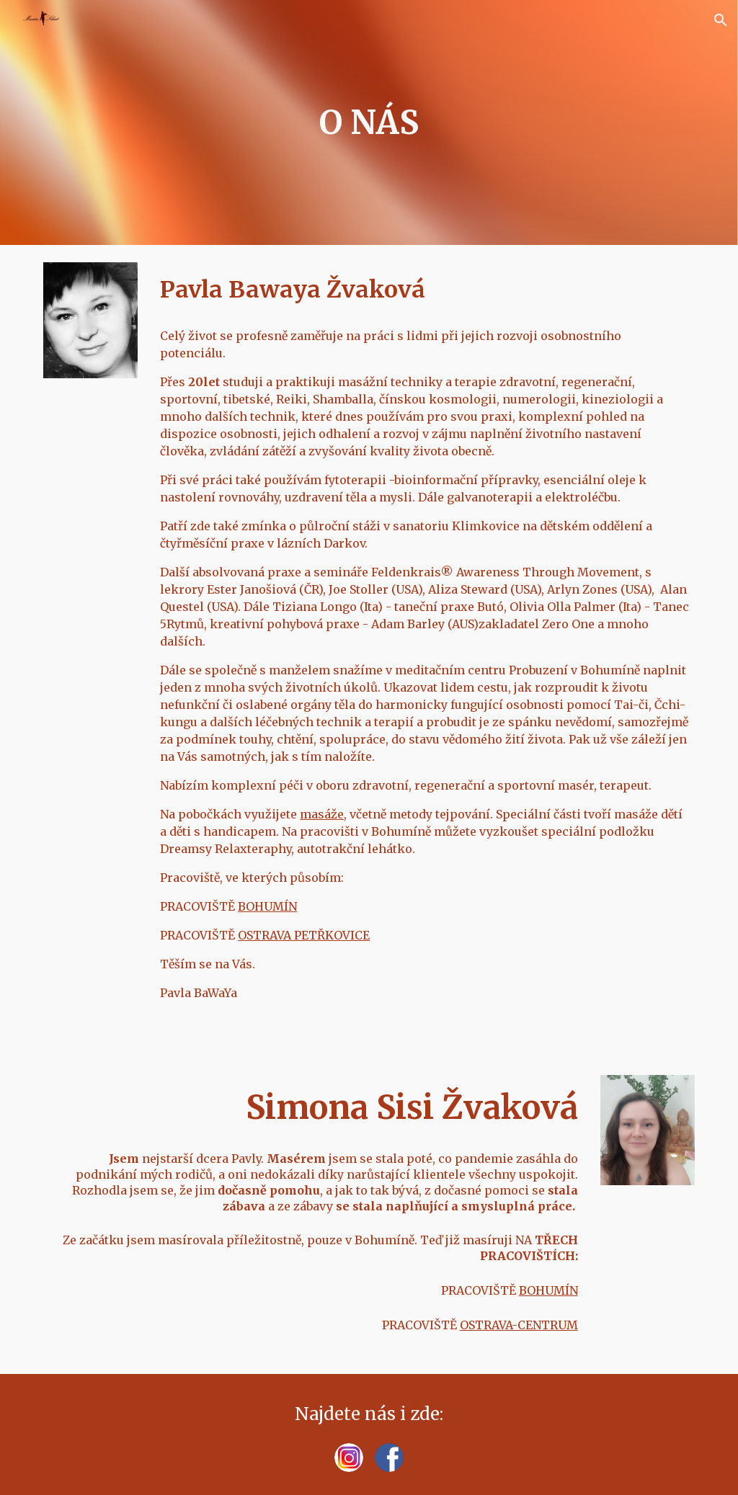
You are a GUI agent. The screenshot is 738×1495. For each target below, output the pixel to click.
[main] (368, 122)
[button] (720, 20)
